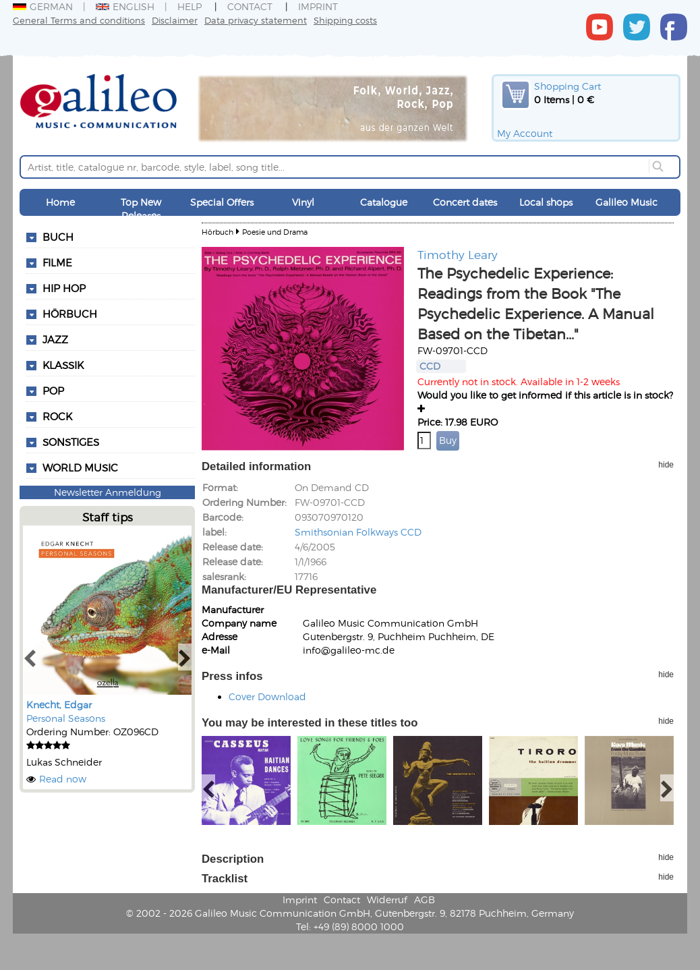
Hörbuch (217, 231)
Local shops (546, 202)
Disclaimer (175, 20)
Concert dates (465, 202)
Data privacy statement (255, 20)
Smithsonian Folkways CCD (358, 532)
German (43, 6)
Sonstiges (70, 442)
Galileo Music (626, 202)
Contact (249, 6)
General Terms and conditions (79, 20)
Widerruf (387, 899)
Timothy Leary (457, 254)
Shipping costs (345, 20)
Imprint (318, 6)
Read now (62, 778)
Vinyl (303, 202)
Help (189, 6)
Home (60, 202)
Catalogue (383, 202)
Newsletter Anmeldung (107, 492)
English (125, 6)
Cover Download (267, 696)
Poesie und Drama (275, 231)
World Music (80, 467)
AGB (424, 899)
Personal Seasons (65, 718)
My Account (524, 133)
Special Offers (222, 202)
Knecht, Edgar (59, 704)
